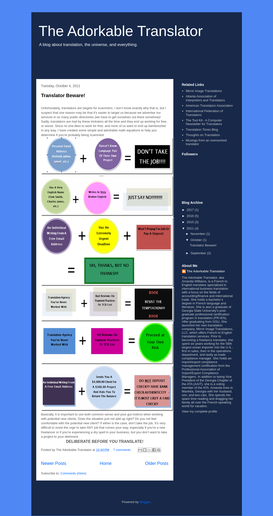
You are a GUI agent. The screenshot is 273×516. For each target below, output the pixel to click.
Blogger (145, 502)
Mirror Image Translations (204, 91)
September (198, 253)
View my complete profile (199, 411)
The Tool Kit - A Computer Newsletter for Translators (204, 122)
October (196, 240)
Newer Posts (53, 463)
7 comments (122, 450)
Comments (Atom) (73, 473)
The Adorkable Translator (121, 31)
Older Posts (156, 463)
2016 (191, 216)
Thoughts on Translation (203, 135)
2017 (191, 210)
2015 (191, 222)
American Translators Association (209, 105)
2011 (191, 228)
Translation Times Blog (202, 129)
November (198, 234)
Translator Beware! (63, 95)
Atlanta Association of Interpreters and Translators (205, 98)
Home (106, 463)
